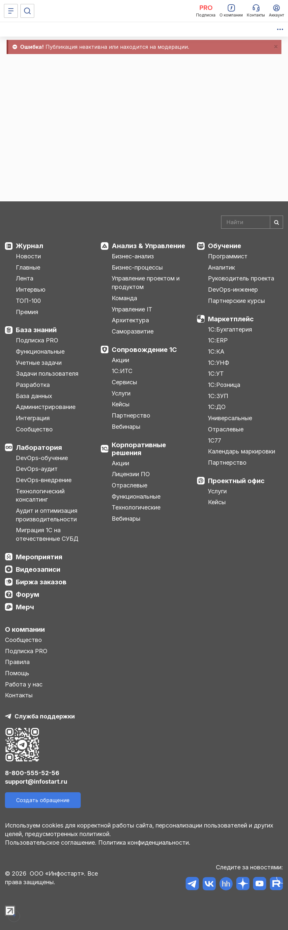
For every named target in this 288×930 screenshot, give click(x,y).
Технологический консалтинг (40, 495)
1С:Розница (224, 384)
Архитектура (130, 320)
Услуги (121, 393)
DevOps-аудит (37, 468)
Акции (120, 360)
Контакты (19, 695)
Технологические (136, 507)
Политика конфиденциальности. (144, 842)
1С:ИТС (122, 370)
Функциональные (40, 351)
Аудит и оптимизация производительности (46, 515)
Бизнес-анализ (133, 256)
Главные (28, 267)
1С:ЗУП (218, 395)
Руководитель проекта (241, 278)
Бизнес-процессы (137, 267)
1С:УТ (216, 373)
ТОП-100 (28, 300)
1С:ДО (217, 406)
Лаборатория (39, 447)
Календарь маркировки (241, 451)
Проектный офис (236, 481)
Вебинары (126, 426)
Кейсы (121, 404)
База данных (34, 395)
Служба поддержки (44, 716)
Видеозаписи (38, 569)
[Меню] (11, 11)
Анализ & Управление (148, 246)
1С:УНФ (218, 362)
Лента (24, 278)
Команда (124, 298)
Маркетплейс (231, 319)
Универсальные (230, 418)
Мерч (25, 607)
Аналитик (221, 267)
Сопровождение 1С (144, 350)
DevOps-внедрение (44, 480)
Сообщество (34, 429)
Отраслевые (129, 485)
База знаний (36, 330)
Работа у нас (24, 684)
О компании (25, 629)
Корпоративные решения (139, 449)
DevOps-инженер (233, 289)
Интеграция (33, 418)
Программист (227, 256)
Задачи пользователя (47, 373)
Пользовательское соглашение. (51, 842)
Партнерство (131, 415)
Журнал (29, 246)
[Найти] (276, 222)
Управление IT (132, 309)
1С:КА (216, 351)
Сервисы (124, 382)
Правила (17, 661)
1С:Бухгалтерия (230, 329)
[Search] (252, 222)
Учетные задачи (39, 362)
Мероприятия (39, 557)
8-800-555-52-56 (32, 773)
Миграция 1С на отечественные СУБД (47, 534)
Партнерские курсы (236, 300)
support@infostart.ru (36, 781)
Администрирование (45, 406)
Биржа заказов (41, 582)
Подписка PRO (37, 340)
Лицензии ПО (131, 474)
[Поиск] (27, 11)
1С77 (214, 440)
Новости (28, 256)
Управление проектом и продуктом (146, 282)
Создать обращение (43, 800)
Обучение (224, 246)
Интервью (30, 289)
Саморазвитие (133, 331)
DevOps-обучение (42, 457)
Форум (27, 594)
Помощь (17, 673)
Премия (27, 311)
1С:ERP (218, 340)
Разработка (33, 384)
